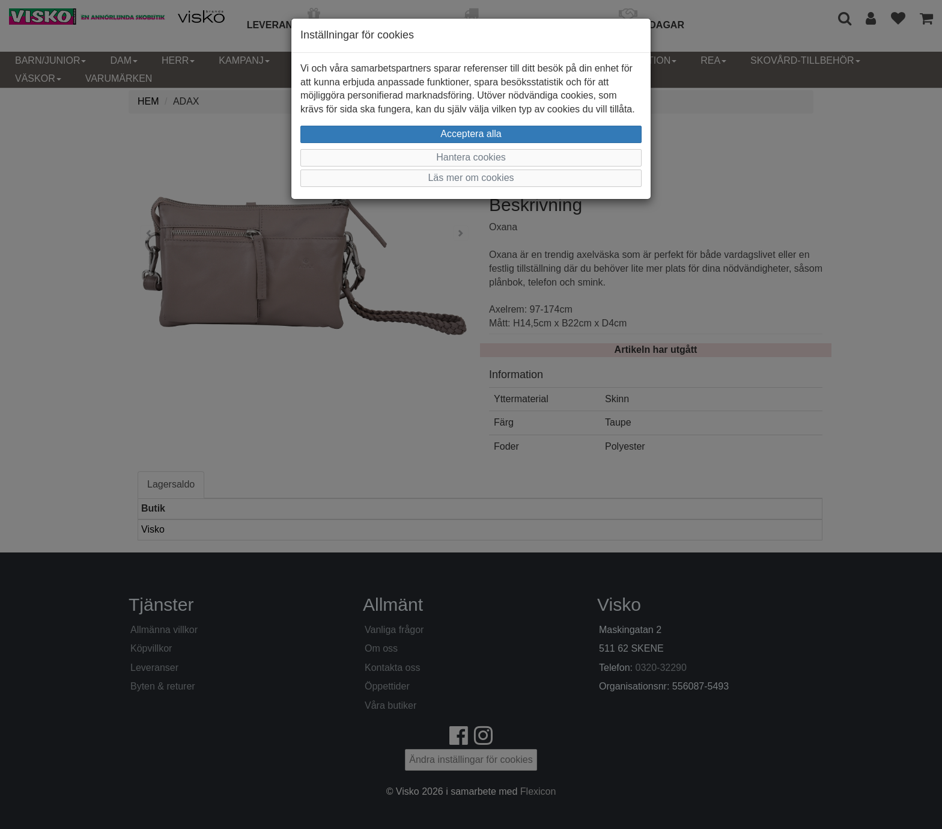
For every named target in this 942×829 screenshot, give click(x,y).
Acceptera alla (470, 134)
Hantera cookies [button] (471, 157)
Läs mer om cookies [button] (471, 178)
